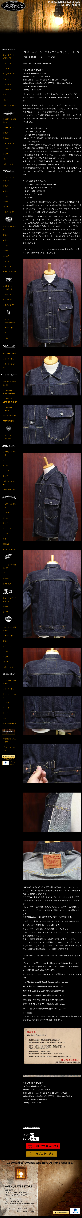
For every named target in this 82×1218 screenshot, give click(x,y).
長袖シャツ (7, 85)
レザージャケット (9, 64)
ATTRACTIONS (8, 422)
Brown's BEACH (9, 491)
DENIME (6, 545)
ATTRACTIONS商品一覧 (9, 384)
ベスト (5, 96)
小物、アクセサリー (9, 366)
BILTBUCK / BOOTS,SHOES (9, 393)
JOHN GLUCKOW (9, 273)
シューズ (6, 262)
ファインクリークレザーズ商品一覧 (9, 321)
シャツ (5, 155)
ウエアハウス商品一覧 (9, 506)
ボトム (5, 519)
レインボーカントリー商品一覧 (9, 288)
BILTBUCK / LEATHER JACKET (10, 401)
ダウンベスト (8, 301)
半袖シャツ (7, 91)
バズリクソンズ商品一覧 (9, 630)
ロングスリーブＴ (9, 75)
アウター (6, 70)
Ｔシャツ (6, 80)
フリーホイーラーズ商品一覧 (9, 57)
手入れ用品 (7, 585)
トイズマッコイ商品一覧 (9, 121)
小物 (4, 540)
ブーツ (5, 574)
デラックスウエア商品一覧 (9, 180)
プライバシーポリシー (9, 750)
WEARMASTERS (9, 417)
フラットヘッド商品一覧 (9, 683)
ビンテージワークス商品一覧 (9, 438)
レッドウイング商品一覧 (9, 567)
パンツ (5, 101)
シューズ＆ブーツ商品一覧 (9, 600)
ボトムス (6, 257)
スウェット (7, 139)
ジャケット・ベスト (9, 696)
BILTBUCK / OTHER (7, 410)
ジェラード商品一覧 (9, 229)
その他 (5, 339)
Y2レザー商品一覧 (9, 355)
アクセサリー (8, 267)
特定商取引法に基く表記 (9, 741)
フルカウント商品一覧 (9, 454)
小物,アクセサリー (9, 106)
